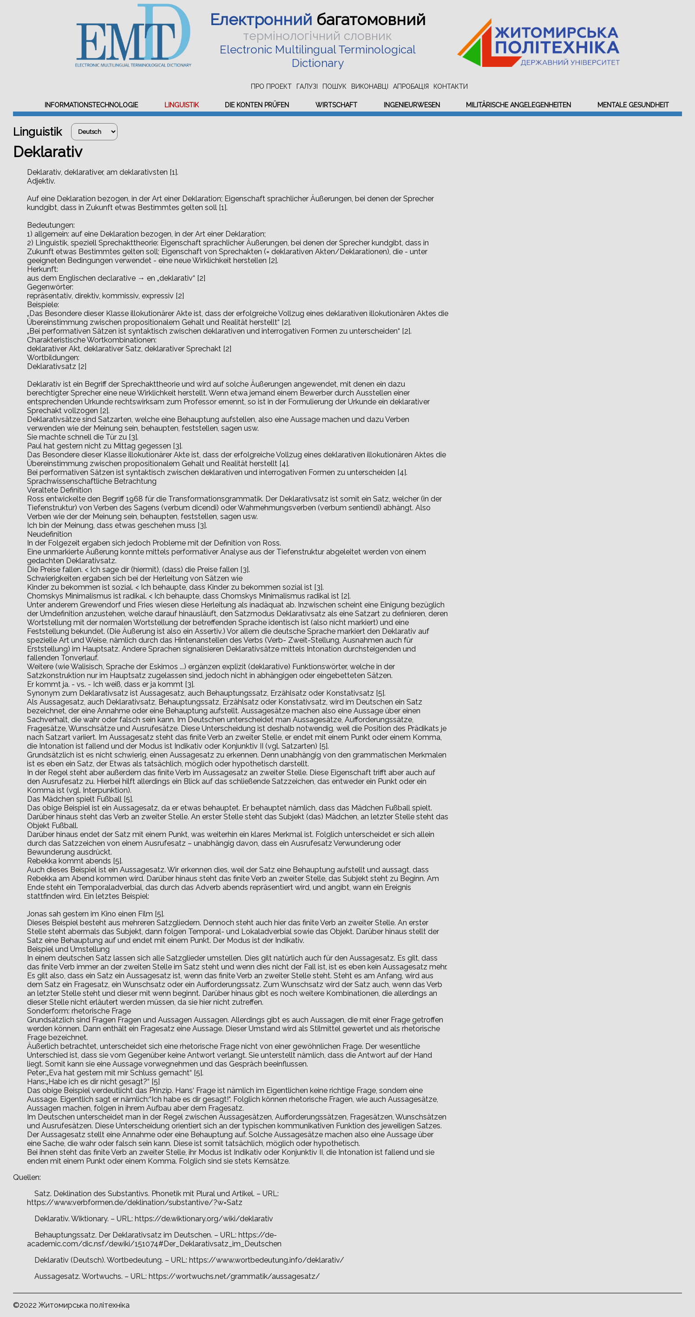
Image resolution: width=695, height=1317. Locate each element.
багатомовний (318, 19)
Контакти (450, 86)
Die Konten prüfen (257, 105)
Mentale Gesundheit (633, 105)
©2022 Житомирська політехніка (71, 1305)
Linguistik (181, 105)
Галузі (307, 86)
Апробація (411, 86)
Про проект (271, 86)
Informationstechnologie (91, 105)
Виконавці (369, 86)
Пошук (334, 86)
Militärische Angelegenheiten (518, 105)
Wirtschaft (336, 105)
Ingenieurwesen (412, 105)
